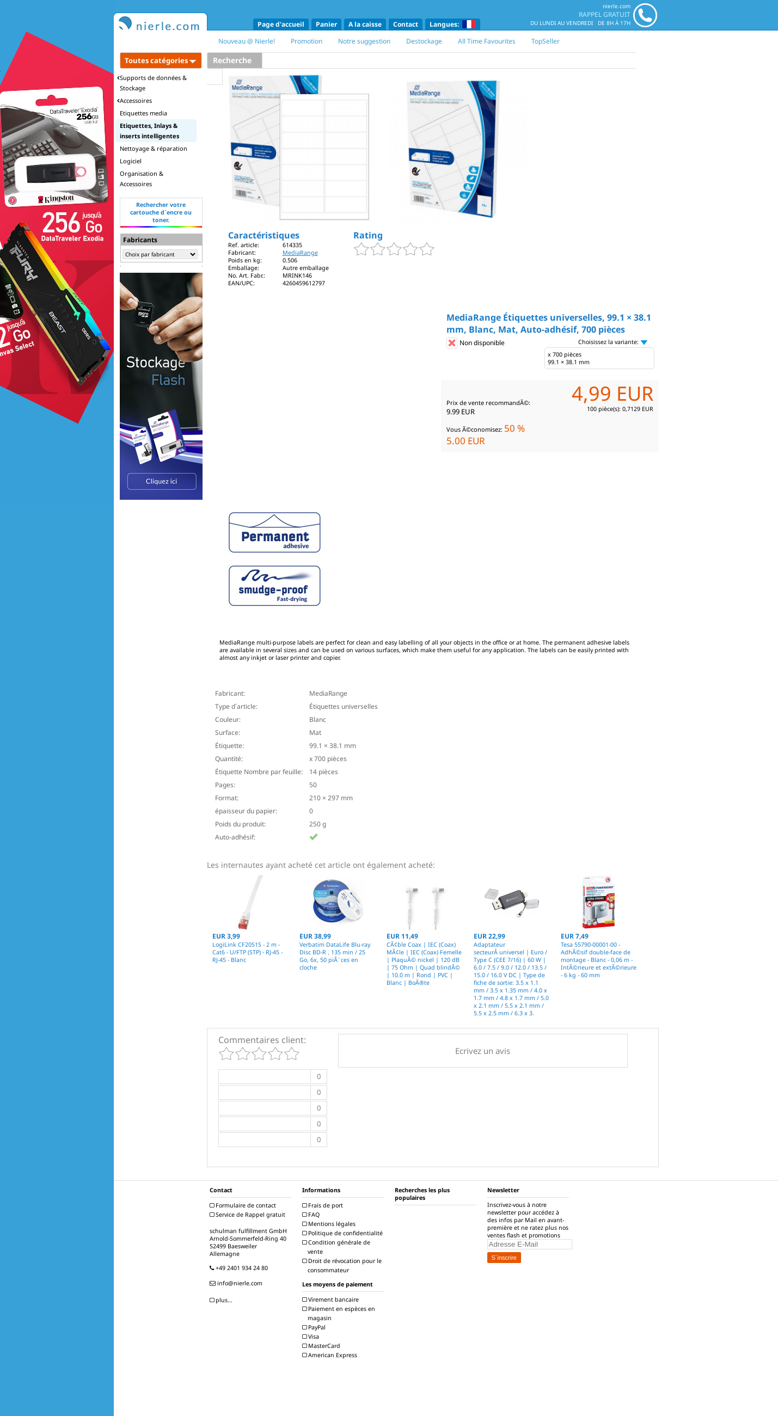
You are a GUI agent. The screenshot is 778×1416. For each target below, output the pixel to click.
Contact (405, 24)
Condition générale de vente (337, 1247)
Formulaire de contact (244, 1205)
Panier (326, 24)
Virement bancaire (332, 1299)
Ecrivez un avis (482, 1050)
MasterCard (322, 1346)
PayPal (315, 1327)
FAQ (312, 1214)
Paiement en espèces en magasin (340, 1313)
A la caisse (365, 24)
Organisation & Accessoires (141, 178)
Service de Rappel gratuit (248, 1214)
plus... (222, 1300)
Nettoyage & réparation (153, 148)
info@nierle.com (237, 1283)
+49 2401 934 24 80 (240, 1268)
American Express (331, 1355)
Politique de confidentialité (344, 1233)
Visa (312, 1336)
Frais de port (324, 1205)
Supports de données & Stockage (152, 82)
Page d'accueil (281, 24)
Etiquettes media (143, 113)
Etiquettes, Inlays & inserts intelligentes (149, 130)
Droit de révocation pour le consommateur (343, 1265)
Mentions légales (330, 1224)
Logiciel (131, 161)
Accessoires (134, 100)
